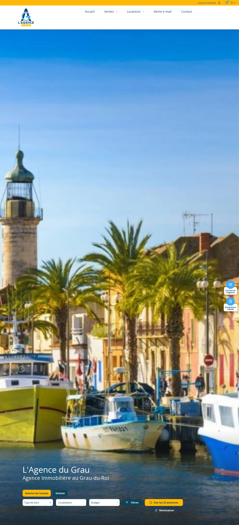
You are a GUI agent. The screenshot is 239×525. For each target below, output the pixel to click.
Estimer (60, 493)
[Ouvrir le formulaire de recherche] (132, 502)
